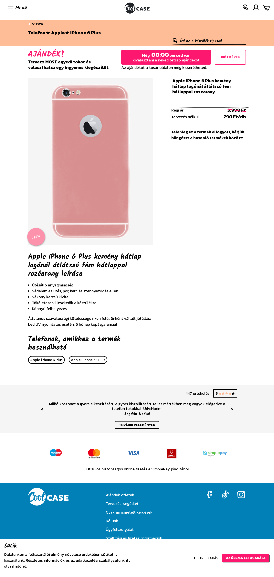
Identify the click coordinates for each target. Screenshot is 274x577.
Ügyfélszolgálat (120, 529)
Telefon (37, 33)
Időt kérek (230, 57)
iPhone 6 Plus (85, 33)
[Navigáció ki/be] (17, 8)
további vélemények (137, 425)
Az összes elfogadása (243, 558)
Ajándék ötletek (120, 495)
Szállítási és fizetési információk (134, 538)
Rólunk (112, 521)
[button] (246, 8)
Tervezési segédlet (122, 504)
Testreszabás (201, 558)
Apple (58, 33)
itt (128, 560)
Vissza (35, 24)
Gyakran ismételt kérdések (129, 512)
